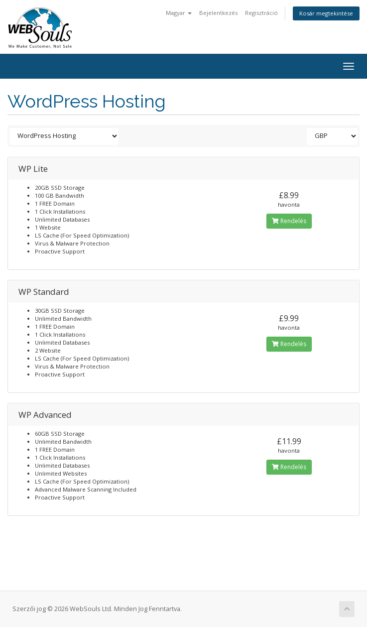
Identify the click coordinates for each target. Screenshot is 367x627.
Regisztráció (261, 12)
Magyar (179, 12)
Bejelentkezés (218, 12)
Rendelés (289, 221)
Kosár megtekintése (326, 13)
